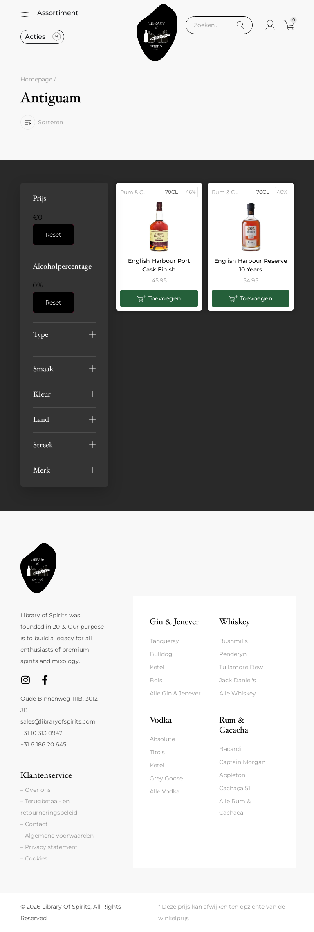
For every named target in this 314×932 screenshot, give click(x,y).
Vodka (161, 720)
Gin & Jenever (174, 621)
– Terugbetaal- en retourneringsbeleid (48, 807)
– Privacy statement (49, 847)
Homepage (36, 79)
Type (40, 334)
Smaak (43, 369)
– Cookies (33, 858)
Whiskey (234, 621)
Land (41, 419)
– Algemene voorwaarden (57, 835)
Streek (43, 445)
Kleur (42, 394)
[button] (64, 334)
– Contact (34, 824)
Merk (41, 470)
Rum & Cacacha (233, 725)
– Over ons (35, 789)
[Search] (240, 25)
